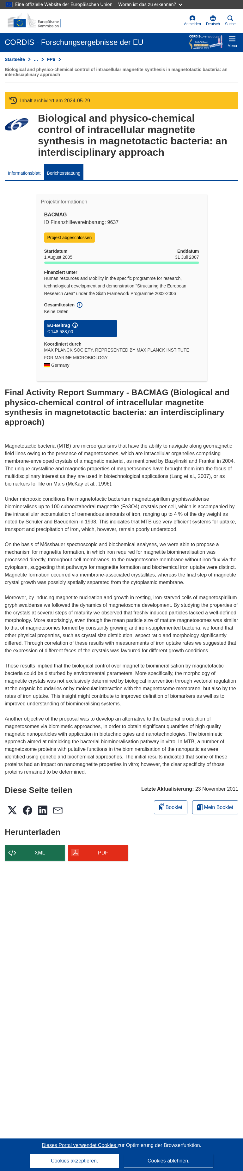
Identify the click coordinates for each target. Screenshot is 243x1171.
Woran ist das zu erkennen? (150, 4)
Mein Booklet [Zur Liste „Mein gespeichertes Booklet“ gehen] (215, 807)
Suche (230, 20)
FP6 (51, 59)
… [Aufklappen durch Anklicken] (36, 59)
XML (40, 852)
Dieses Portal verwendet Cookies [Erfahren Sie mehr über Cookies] (80, 1145)
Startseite (15, 59)
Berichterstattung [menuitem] (64, 173)
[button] (213, 21)
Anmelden (192, 20)
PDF (103, 852)
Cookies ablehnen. (169, 1160)
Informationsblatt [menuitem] (24, 173)
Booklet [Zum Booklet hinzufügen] (170, 806)
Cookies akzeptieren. (74, 1160)
